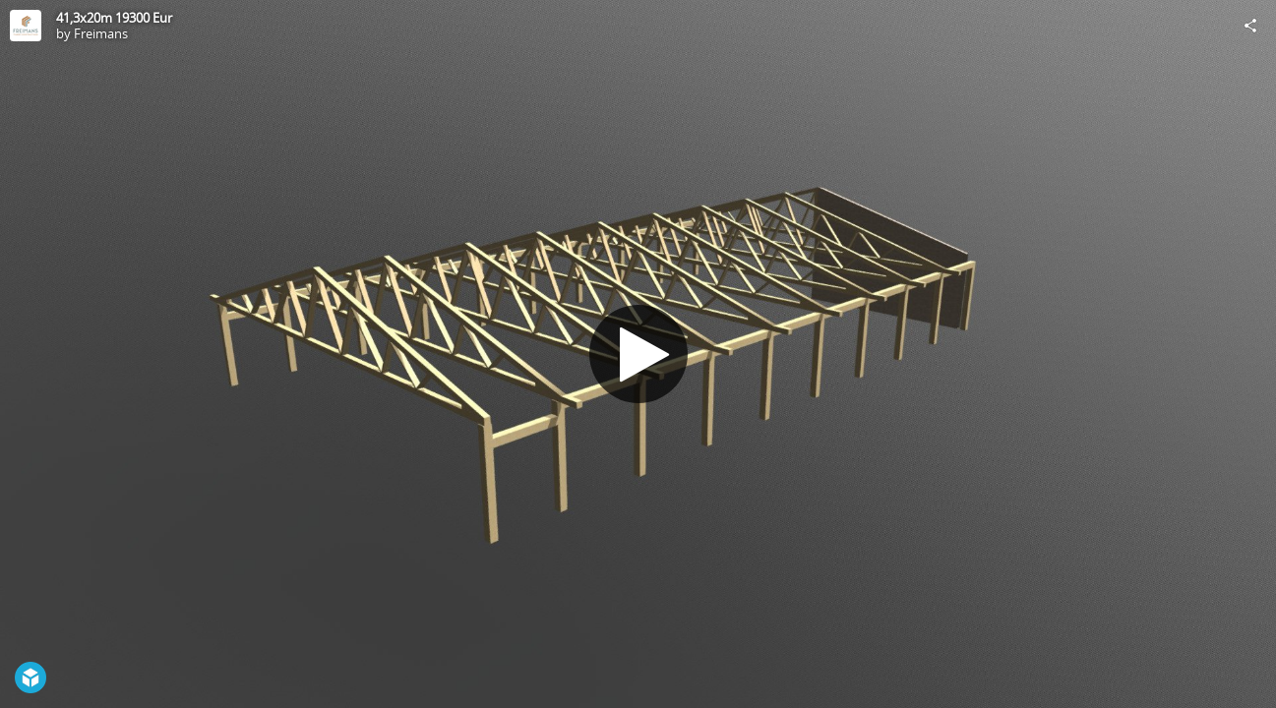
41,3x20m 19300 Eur (114, 18)
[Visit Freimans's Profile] (25, 25)
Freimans (101, 33)
